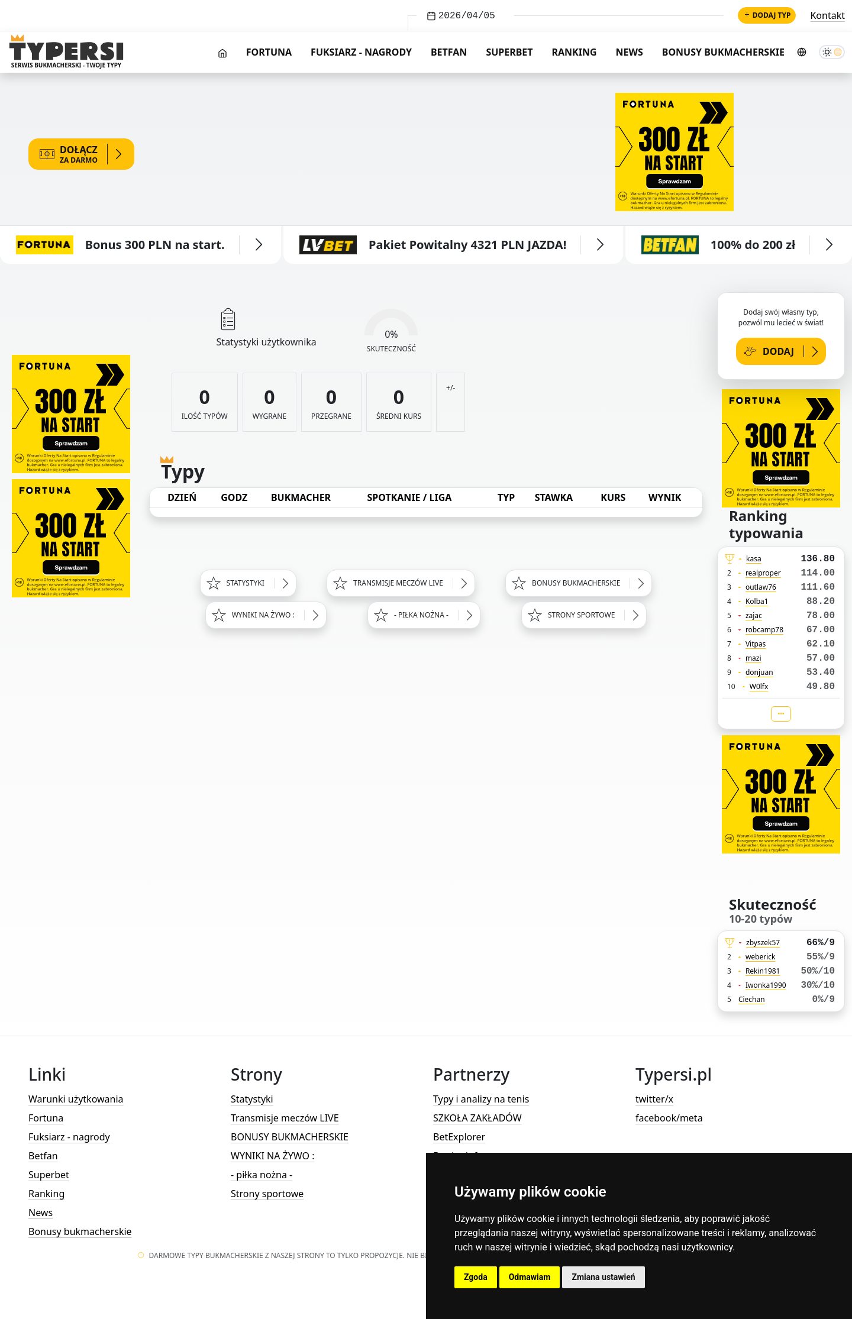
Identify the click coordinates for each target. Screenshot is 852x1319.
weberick (761, 957)
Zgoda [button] (476, 1277)
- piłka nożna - (261, 1174)
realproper (763, 573)
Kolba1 (757, 601)
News (629, 52)
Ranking (574, 52)
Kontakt (827, 15)
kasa (753, 559)
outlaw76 (761, 587)
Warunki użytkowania (76, 1098)
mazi (753, 658)
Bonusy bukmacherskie (723, 52)
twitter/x (654, 1098)
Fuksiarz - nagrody (361, 52)
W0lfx (759, 686)
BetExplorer (459, 1136)
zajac (754, 615)
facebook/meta (669, 1117)
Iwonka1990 (766, 985)
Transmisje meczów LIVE (285, 1117)
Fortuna (269, 52)
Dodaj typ (767, 15)
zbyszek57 (763, 942)
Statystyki (252, 1098)
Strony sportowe (267, 1193)
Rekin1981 (763, 971)
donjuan (759, 672)
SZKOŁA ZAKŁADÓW (477, 1117)
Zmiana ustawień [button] (603, 1277)
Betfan (449, 52)
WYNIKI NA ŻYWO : (272, 1155)
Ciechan (751, 999)
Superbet (509, 52)
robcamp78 (764, 630)
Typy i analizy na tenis (481, 1098)
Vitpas (756, 644)
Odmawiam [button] (530, 1277)
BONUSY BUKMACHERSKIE (289, 1136)
